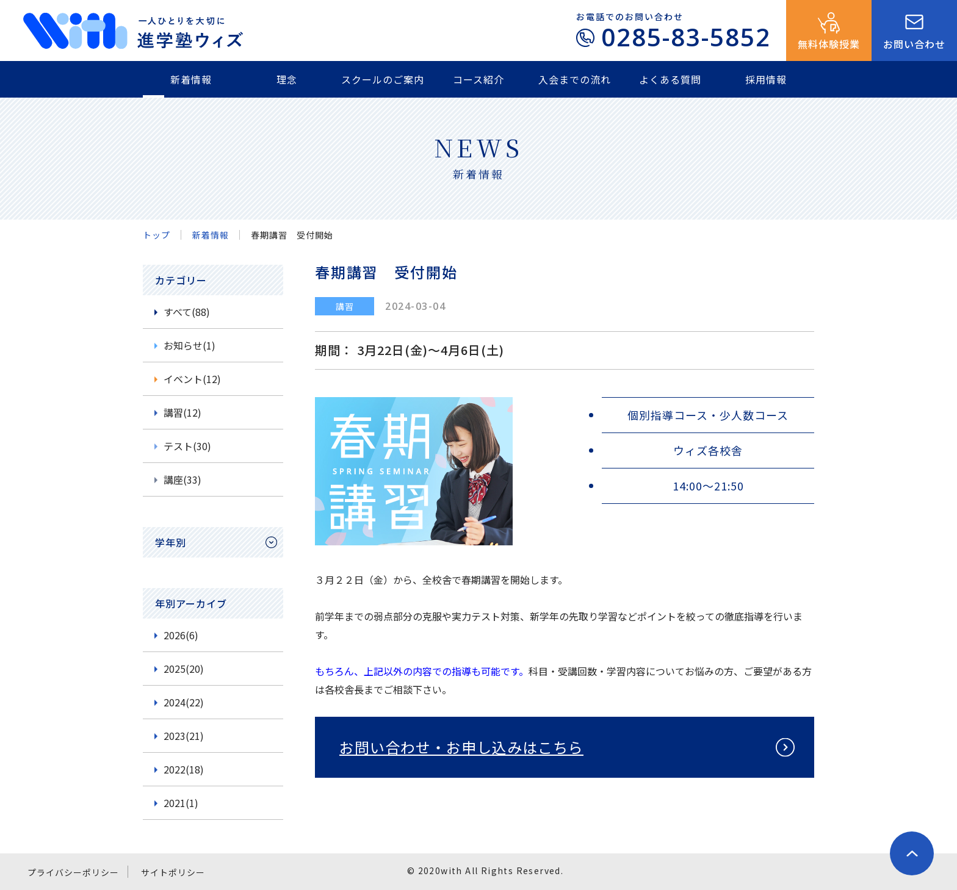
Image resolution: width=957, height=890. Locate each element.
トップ (156, 235)
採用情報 (766, 79)
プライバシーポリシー (73, 872)
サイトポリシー (173, 872)
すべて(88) (187, 311)
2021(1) (181, 802)
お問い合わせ (914, 44)
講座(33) (182, 479)
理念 (286, 79)
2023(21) (184, 735)
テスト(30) (187, 446)
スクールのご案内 (382, 79)
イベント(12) (192, 378)
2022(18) (184, 769)
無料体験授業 (829, 44)
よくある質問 (670, 79)
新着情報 (191, 79)
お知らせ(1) (189, 345)
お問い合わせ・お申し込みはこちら (461, 747)
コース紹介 (478, 79)
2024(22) (184, 702)
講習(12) (182, 412)
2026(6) (181, 635)
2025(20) (184, 668)
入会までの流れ (574, 79)
